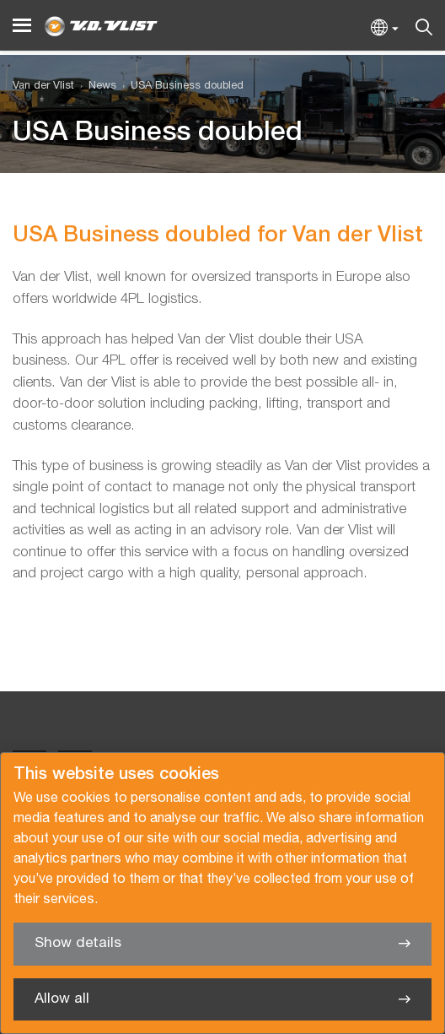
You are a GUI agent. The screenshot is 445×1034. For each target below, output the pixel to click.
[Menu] (22, 26)
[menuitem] (95, 86)
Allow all (62, 999)
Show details (78, 943)
